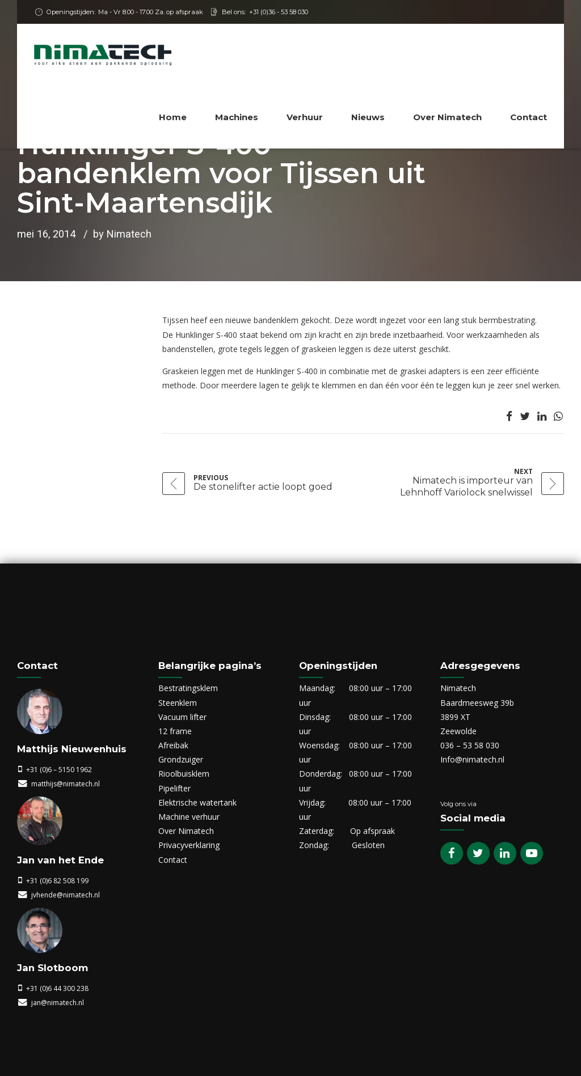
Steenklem (177, 702)
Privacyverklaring (189, 845)
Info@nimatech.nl (472, 759)
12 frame (175, 731)
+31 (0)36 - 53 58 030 (278, 12)
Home (173, 117)
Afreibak (173, 745)
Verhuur (305, 117)
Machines (236, 117)
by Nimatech (122, 234)
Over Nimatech (447, 117)
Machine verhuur (189, 816)
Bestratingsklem (188, 688)
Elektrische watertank (197, 802)
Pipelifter (174, 788)
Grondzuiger (180, 759)
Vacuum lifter (182, 716)
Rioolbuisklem (183, 773)
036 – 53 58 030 (469, 745)
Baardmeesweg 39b (477, 702)
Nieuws (368, 117)
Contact (528, 117)
